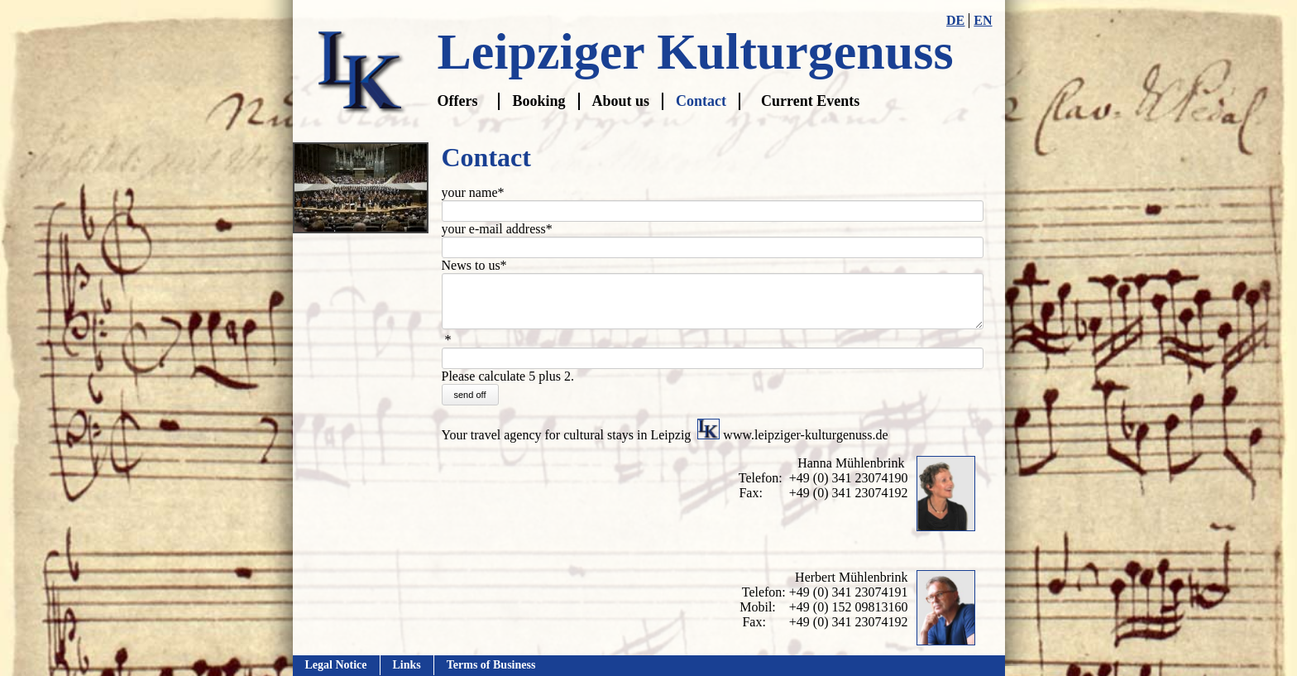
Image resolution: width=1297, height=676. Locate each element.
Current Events (810, 101)
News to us (474, 265)
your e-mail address (497, 229)
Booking (538, 101)
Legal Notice (336, 665)
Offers (458, 101)
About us (621, 101)
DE (955, 20)
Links (407, 665)
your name (473, 192)
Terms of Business (491, 665)
